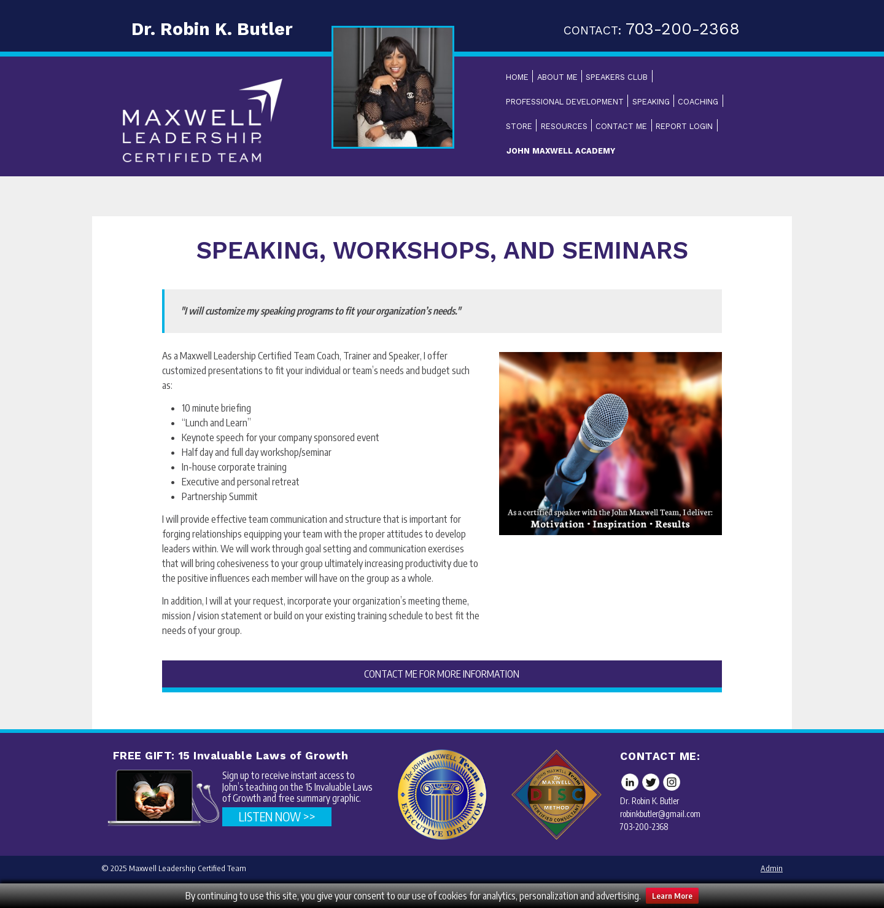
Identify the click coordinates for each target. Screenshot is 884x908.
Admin (772, 868)
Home (517, 77)
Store (519, 126)
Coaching (698, 101)
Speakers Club (617, 77)
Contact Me (621, 126)
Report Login (684, 126)
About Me (557, 77)
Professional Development (565, 101)
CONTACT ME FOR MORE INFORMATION (441, 674)
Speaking (651, 101)
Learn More (672, 896)
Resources (564, 126)
